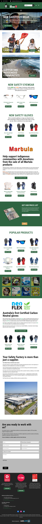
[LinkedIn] (24, 511)
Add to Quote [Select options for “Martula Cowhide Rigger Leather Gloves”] (8, 195)
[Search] (33, 5)
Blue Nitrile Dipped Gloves (34, 266)
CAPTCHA (5, 460)
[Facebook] (18, 511)
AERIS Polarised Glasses (33, 102)
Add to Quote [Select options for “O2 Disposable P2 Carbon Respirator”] (8, 270)
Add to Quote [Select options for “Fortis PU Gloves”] (21, 135)
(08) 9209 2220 (6, 507)
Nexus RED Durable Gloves (33, 132)
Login (36, 5)
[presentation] (30, 219)
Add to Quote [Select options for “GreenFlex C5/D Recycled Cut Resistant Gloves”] (21, 195)
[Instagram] (21, 511)
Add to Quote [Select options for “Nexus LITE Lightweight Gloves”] (8, 137)
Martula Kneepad (34, 191)
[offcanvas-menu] (21, 10)
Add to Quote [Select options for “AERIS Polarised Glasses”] (33, 105)
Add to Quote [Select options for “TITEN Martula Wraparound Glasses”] (8, 106)
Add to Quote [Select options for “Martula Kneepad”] (33, 194)
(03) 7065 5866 (6, 499)
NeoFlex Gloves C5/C (33, 344)
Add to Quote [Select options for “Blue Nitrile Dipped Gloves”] (34, 269)
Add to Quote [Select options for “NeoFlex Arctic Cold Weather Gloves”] (8, 348)
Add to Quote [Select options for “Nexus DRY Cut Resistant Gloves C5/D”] (34, 251)
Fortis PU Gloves (21, 132)
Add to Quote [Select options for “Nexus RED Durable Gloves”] (33, 135)
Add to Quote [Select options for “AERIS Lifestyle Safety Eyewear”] (21, 106)
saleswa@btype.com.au (7, 508)
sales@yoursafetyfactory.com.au (9, 500)
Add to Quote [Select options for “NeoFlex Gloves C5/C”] (33, 347)
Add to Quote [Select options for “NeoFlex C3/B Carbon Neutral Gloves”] (21, 348)
